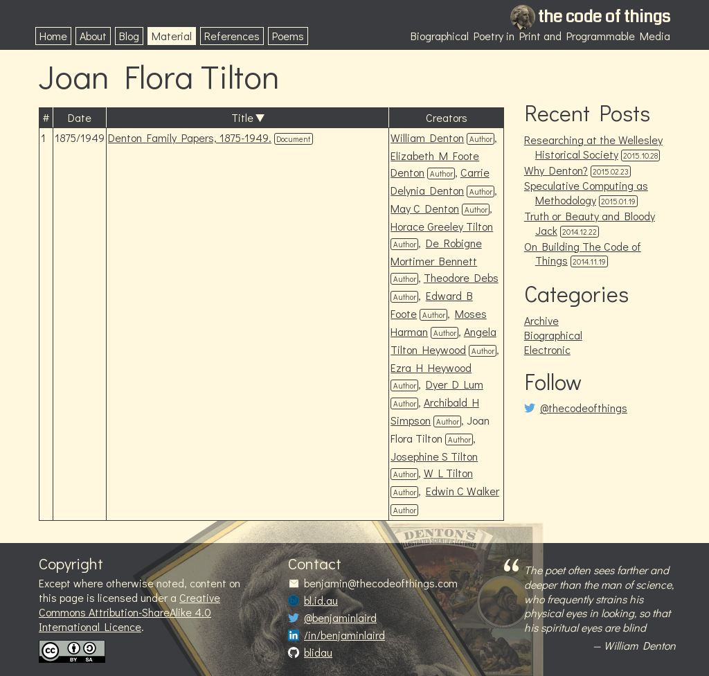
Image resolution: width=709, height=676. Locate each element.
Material (172, 35)
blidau (318, 652)
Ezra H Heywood (431, 367)
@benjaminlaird (340, 618)
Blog (129, 35)
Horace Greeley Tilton (442, 226)
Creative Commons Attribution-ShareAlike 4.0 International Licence (129, 612)
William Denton (427, 137)
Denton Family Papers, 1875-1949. (189, 137)
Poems (288, 35)
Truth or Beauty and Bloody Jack (589, 223)
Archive (541, 320)
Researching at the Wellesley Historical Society (593, 146)
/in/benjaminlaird (344, 635)
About (93, 35)
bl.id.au (321, 600)
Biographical (553, 335)
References (232, 35)
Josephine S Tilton (434, 456)
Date (79, 117)
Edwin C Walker (462, 490)
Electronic (547, 349)
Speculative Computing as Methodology (586, 192)
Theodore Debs (461, 277)
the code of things (604, 16)
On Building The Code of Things (582, 253)
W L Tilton (448, 472)
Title (242, 117)
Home (53, 35)
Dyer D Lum (454, 384)
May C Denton (425, 208)
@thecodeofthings (583, 408)
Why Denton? (556, 170)
